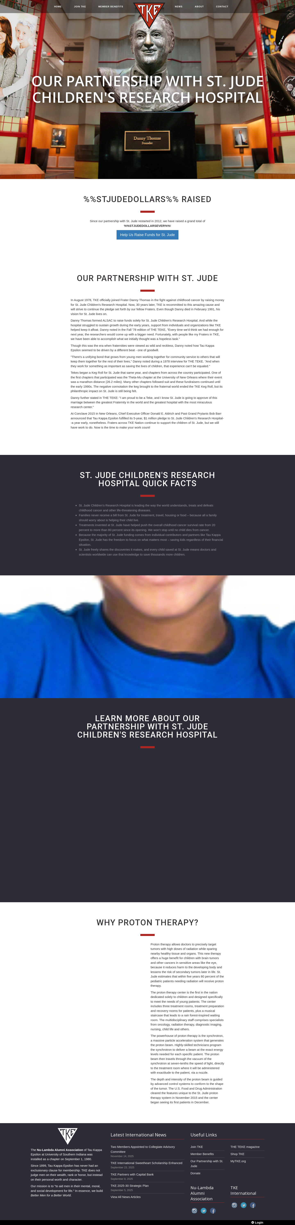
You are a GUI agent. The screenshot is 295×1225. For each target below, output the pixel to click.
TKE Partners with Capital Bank (132, 1174)
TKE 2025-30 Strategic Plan (130, 1185)
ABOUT (199, 8)
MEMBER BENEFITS (110, 8)
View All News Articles (126, 1197)
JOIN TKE (80, 8)
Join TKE (197, 1147)
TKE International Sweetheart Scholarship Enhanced (146, 1163)
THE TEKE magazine (245, 1147)
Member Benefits (202, 1154)
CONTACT (222, 8)
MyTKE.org (238, 1161)
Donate (195, 1173)
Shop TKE (237, 1154)
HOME (58, 8)
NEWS (179, 8)
